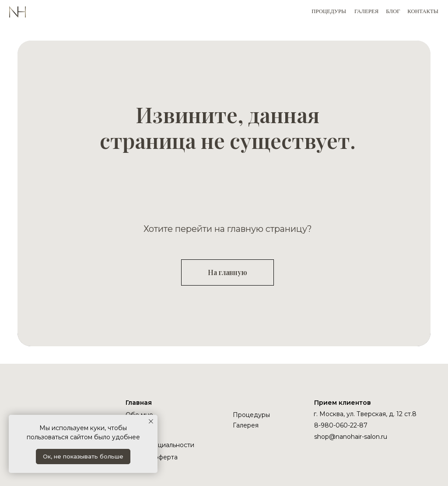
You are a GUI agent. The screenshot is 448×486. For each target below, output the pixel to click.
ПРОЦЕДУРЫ (329, 11)
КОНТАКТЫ (422, 11)
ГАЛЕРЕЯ (366, 11)
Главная (139, 403)
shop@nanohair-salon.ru (350, 437)
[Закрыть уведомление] (151, 421)
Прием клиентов (342, 403)
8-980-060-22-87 (341, 425)
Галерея (246, 425)
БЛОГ (393, 11)
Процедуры (251, 415)
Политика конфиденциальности (160, 441)
